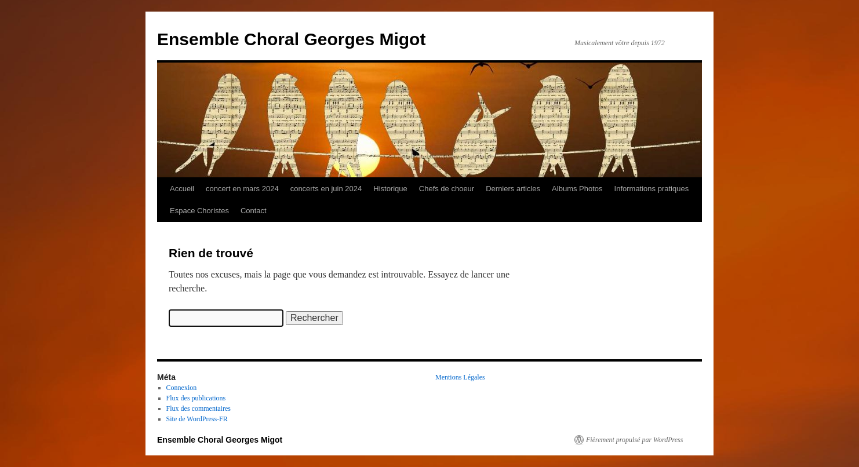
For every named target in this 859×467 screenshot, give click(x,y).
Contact (254, 210)
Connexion (181, 388)
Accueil (182, 188)
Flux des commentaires (198, 408)
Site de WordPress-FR (197, 419)
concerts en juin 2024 (326, 188)
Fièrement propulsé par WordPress (634, 440)
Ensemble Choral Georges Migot (291, 39)
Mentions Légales (460, 377)
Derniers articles (513, 188)
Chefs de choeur (446, 188)
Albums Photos (577, 188)
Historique (390, 188)
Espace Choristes (199, 210)
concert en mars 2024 (242, 188)
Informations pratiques (651, 188)
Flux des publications (196, 398)
